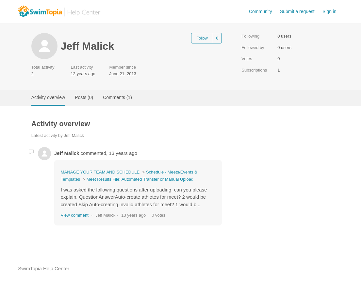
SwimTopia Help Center (43, 268)
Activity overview (48, 97)
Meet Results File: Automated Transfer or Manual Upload (140, 179)
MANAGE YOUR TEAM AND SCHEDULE (100, 172)
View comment (75, 215)
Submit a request (297, 11)
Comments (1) (117, 97)
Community (260, 11)
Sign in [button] (329, 11)
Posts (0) (84, 97)
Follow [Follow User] (202, 38)
